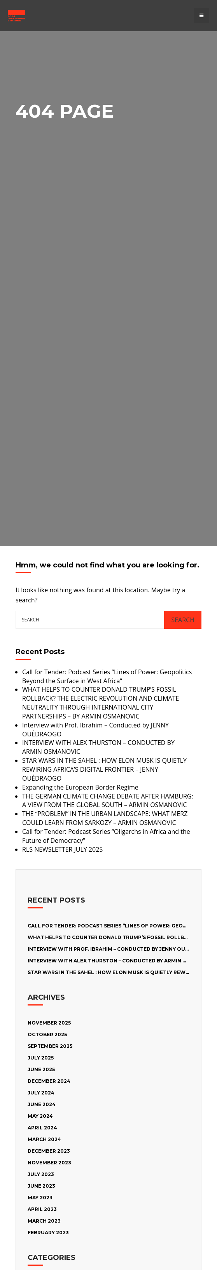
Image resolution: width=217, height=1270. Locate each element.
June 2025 (41, 1069)
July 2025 (41, 1058)
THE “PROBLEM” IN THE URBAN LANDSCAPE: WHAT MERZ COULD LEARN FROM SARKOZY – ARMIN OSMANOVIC (104, 818)
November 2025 (49, 1023)
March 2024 (44, 1139)
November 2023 (49, 1163)
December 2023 (49, 1151)
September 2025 (50, 1046)
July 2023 (41, 1174)
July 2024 (41, 1093)
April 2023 (42, 1209)
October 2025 (47, 1034)
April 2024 (42, 1128)
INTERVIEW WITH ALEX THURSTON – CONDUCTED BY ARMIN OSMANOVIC (121, 961)
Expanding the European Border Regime (80, 787)
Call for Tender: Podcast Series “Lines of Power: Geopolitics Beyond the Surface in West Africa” (107, 676)
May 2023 (40, 1197)
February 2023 (48, 1232)
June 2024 (42, 1104)
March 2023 (44, 1221)
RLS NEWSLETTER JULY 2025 (62, 849)
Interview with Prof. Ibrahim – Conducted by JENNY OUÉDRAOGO (120, 949)
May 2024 (40, 1116)
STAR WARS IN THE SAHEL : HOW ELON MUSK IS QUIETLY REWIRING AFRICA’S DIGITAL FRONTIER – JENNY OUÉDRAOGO (104, 769)
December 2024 (49, 1081)
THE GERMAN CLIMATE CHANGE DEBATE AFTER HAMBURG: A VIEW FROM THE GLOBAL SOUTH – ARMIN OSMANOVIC (107, 800)
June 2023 (41, 1186)
